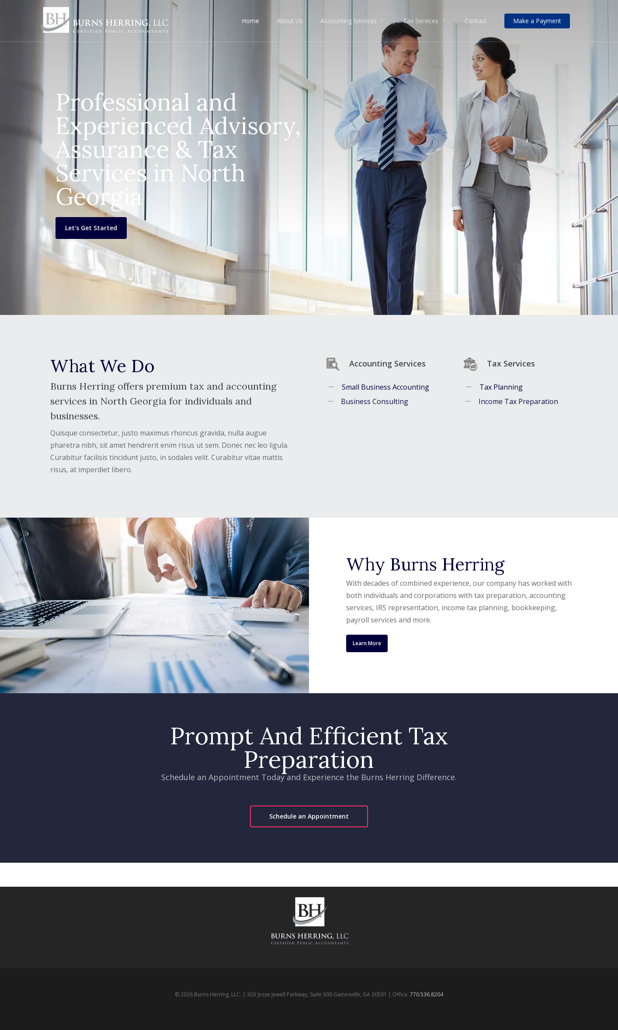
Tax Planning (500, 387)
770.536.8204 (426, 994)
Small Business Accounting (385, 387)
